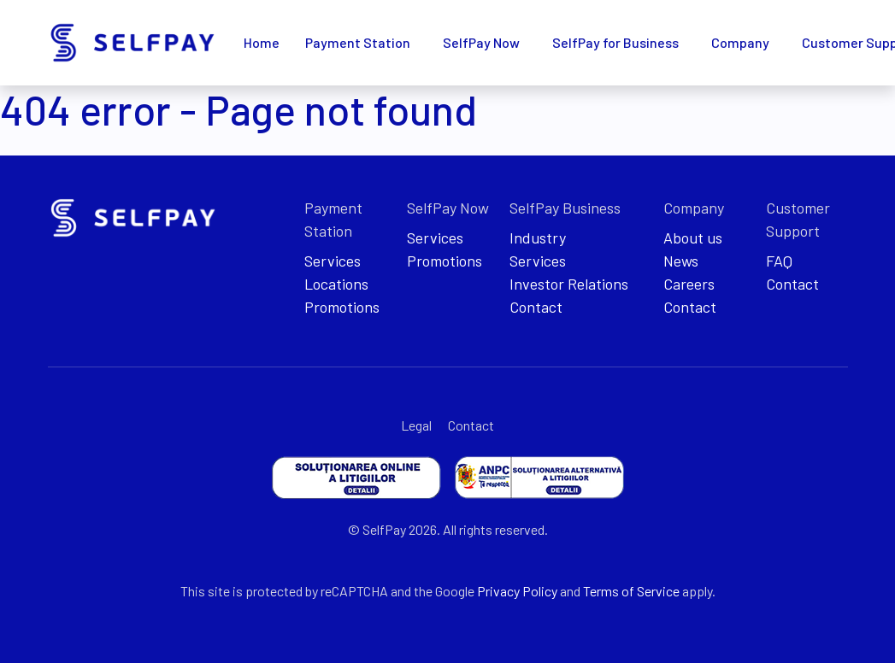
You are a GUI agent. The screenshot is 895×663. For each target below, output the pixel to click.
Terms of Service (631, 591)
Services (332, 260)
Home (262, 42)
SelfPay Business (565, 207)
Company (740, 42)
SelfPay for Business (615, 42)
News (680, 260)
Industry (537, 237)
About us (692, 237)
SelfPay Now (481, 42)
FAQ (779, 260)
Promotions (342, 306)
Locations (336, 283)
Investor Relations (568, 283)
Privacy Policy (517, 591)
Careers (689, 283)
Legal (416, 425)
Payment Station (357, 42)
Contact (535, 306)
